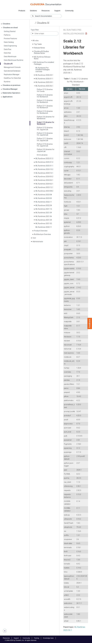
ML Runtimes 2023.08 (43, 195)
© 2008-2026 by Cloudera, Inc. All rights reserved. (21, 640)
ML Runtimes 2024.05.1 (44, 180)
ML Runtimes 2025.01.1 (44, 166)
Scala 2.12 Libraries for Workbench (45, 123)
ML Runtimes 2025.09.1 (44, 82)
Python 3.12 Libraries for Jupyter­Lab (45, 134)
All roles (36, 41)
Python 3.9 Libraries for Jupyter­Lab (45, 150)
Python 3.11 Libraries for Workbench (45, 107)
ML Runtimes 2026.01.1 (44, 79)
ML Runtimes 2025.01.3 (44, 158)
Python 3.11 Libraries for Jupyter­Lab (45, 139)
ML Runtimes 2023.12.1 (44, 187)
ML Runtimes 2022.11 (43, 202)
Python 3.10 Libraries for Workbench (45, 112)
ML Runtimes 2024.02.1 (44, 184)
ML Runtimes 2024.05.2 (44, 177)
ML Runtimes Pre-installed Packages (44, 63)
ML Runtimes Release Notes (42, 58)
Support (57, 11)
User (34, 238)
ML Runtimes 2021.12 (43, 209)
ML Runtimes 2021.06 (43, 216)
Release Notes (39, 48)
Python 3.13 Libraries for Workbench (45, 96)
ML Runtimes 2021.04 (43, 220)
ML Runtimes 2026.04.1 (44, 75)
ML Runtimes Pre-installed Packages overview (42, 69)
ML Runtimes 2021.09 (43, 213)
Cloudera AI (43, 22)
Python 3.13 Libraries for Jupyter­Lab (45, 128)
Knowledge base (48, 638)
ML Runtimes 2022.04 (43, 205)
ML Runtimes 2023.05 (43, 198)
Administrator (38, 242)
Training (36, 638)
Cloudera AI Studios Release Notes (41, 52)
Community (69, 11)
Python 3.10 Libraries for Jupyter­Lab (45, 145)
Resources (46, 11)
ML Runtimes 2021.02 (43, 223)
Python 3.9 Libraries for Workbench (45, 117)
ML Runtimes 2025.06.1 (44, 86)
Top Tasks (38, 44)
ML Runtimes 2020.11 (43, 227)
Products (21, 11)
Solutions (33, 11)
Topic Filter (35, 30)
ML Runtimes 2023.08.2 (44, 191)
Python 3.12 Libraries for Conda (45, 90)
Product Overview (40, 231)
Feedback (90, 323)
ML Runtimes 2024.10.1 (44, 173)
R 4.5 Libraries (42, 155)
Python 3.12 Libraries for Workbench (45, 101)
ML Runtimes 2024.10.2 (44, 169)
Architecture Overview (42, 234)
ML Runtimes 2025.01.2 (44, 162)
